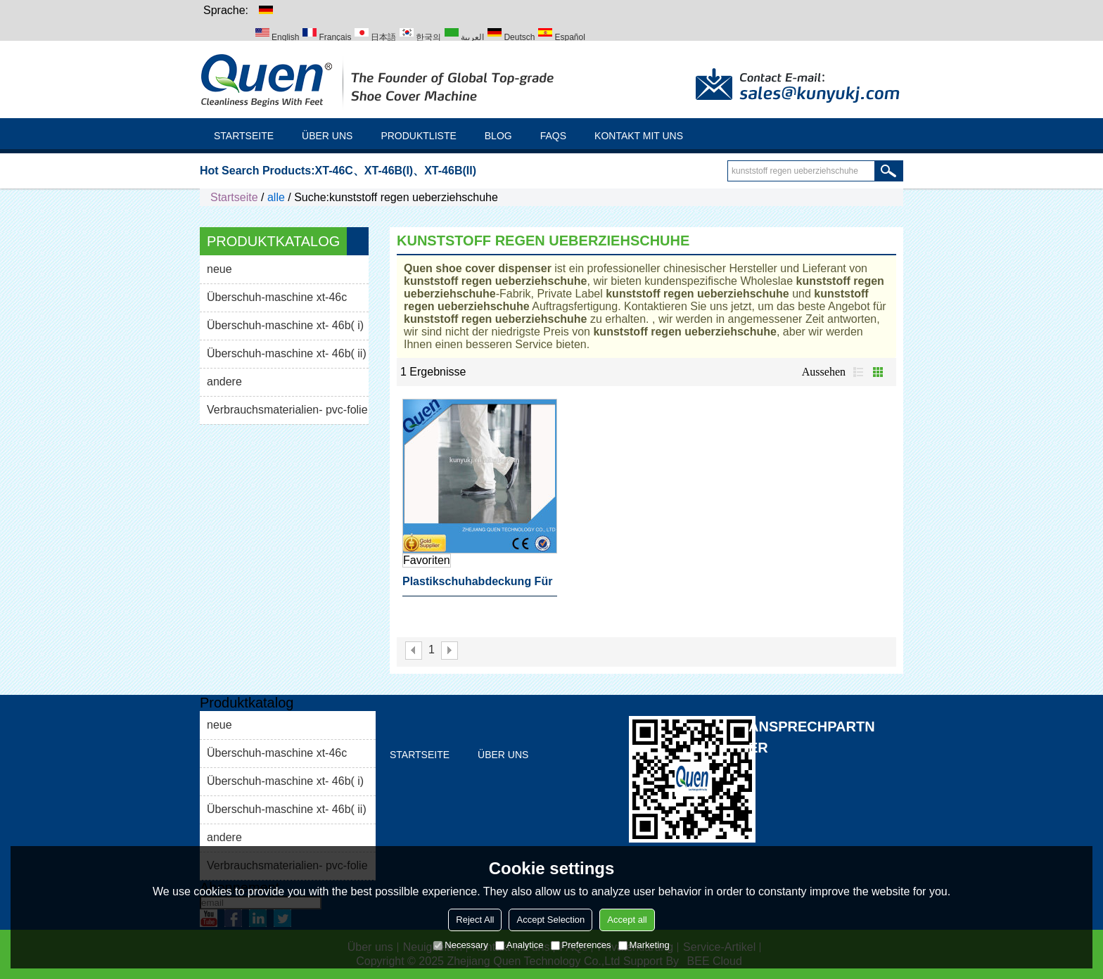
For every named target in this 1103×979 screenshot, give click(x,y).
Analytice (519, 945)
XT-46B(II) (450, 171)
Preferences (581, 945)
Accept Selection (550, 919)
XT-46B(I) (388, 171)
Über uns (327, 135)
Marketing (644, 945)
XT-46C (334, 171)
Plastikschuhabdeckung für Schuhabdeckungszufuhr (477, 585)
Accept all (626, 919)
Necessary (460, 945)
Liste (858, 372)
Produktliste (418, 135)
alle (276, 197)
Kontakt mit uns (638, 135)
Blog (498, 135)
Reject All (475, 919)
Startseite (244, 135)
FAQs (553, 135)
